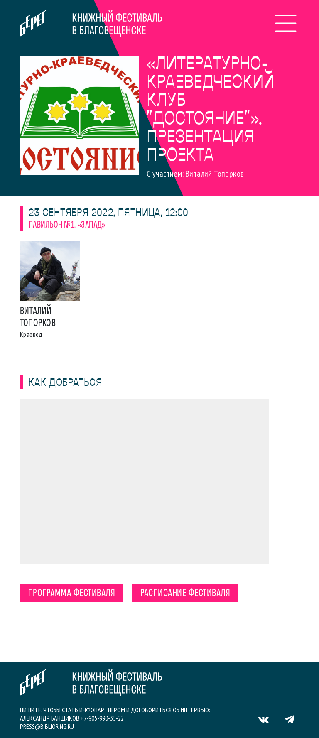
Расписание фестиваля (185, 593)
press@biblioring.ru (47, 726)
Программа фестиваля (71, 593)
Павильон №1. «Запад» (67, 225)
